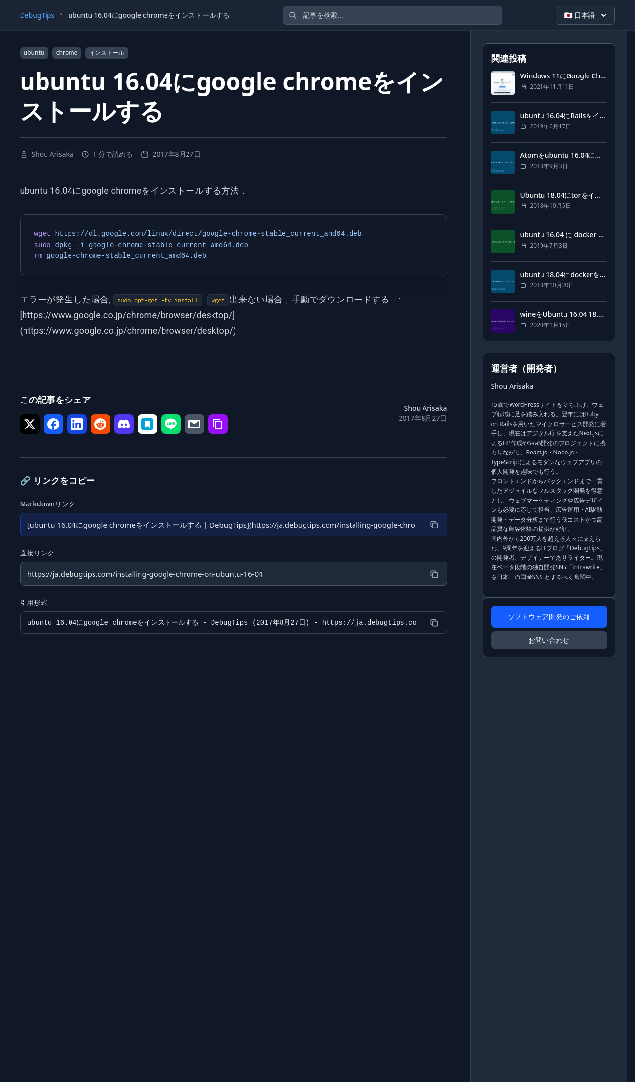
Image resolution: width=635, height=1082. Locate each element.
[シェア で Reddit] (100, 424)
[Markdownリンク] (221, 525)
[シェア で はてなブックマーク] (147, 424)
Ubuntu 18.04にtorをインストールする (563, 195)
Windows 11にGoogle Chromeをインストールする (563, 75)
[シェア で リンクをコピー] (218, 424)
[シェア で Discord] (124, 424)
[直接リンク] (221, 575)
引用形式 (33, 603)
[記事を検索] (392, 15)
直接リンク (37, 553)
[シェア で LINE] (171, 424)
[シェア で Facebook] (53, 424)
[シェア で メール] (194, 424)
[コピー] (434, 525)
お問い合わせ (548, 640)
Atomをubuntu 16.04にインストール (563, 155)
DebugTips (37, 15)
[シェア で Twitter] (30, 424)
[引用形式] (221, 624)
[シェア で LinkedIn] (77, 424)
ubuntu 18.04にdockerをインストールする (563, 274)
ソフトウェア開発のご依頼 (549, 616)
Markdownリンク (48, 503)
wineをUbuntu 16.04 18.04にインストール (563, 314)
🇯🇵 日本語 (586, 15)
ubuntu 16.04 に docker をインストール (563, 234)
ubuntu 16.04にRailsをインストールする (563, 115)
